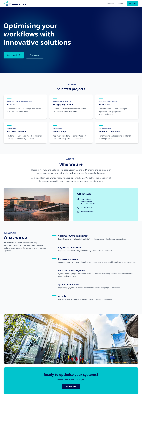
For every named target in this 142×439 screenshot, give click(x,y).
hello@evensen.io (87, 212)
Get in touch (14, 55)
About (120, 3)
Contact (132, 3)
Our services (35, 55)
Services (110, 3)
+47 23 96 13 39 (86, 208)
